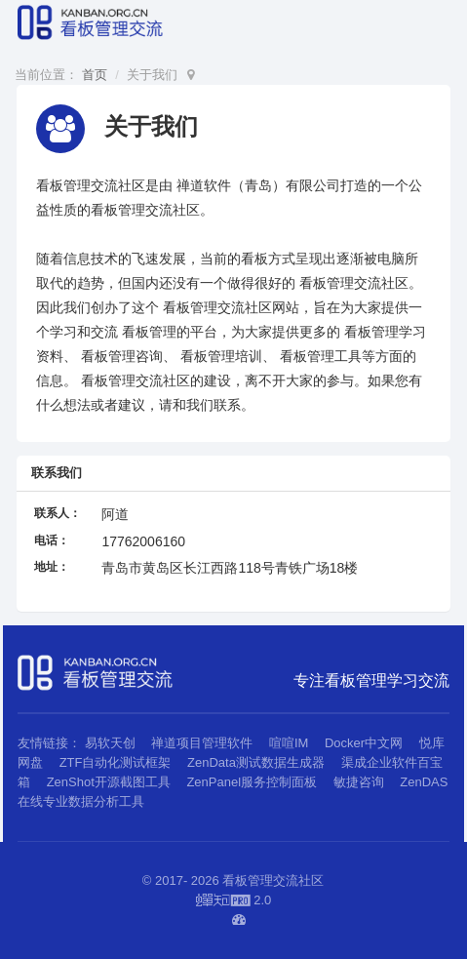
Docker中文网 (364, 743)
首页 (94, 74)
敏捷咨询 (358, 782)
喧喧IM (288, 743)
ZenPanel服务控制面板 (251, 782)
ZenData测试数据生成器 (256, 762)
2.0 (234, 901)
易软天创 (110, 743)
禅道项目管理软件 (202, 743)
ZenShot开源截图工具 (109, 782)
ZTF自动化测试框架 (115, 762)
